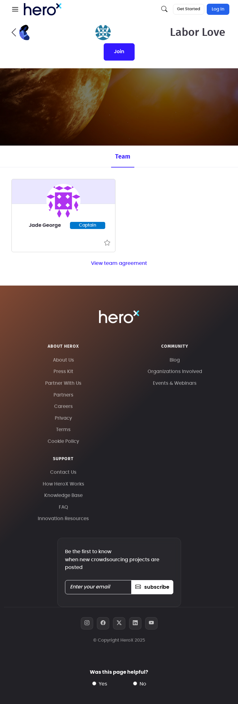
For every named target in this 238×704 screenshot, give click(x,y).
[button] (15, 9)
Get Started (188, 9)
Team (122, 157)
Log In (218, 9)
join (119, 51)
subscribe (152, 587)
